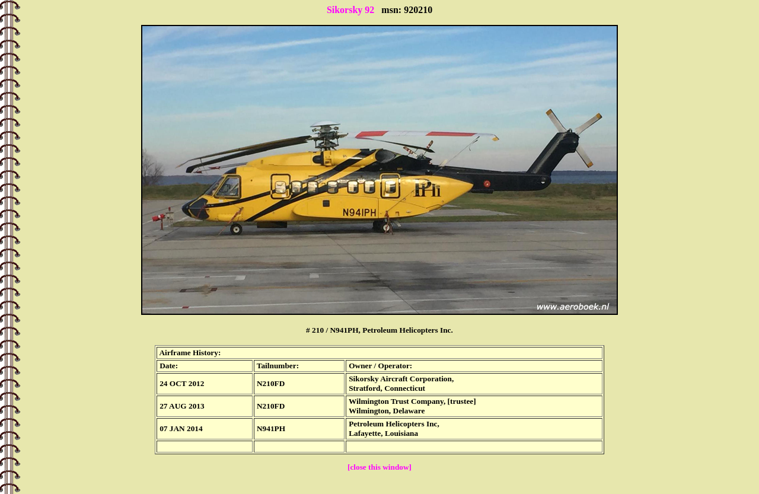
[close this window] (379, 467)
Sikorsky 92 (350, 10)
